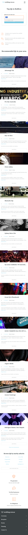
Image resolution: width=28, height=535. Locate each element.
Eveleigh (20, 459)
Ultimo (7, 464)
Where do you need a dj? (9, 14)
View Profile (14, 84)
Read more (3, 78)
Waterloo (7, 457)
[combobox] (14, 17)
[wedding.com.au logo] (8, 512)
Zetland (20, 461)
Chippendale (7, 459)
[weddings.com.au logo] (8, 2)
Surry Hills (20, 457)
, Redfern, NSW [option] (9, 20)
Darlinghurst (21, 464)
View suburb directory (14, 468)
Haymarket (7, 461)
